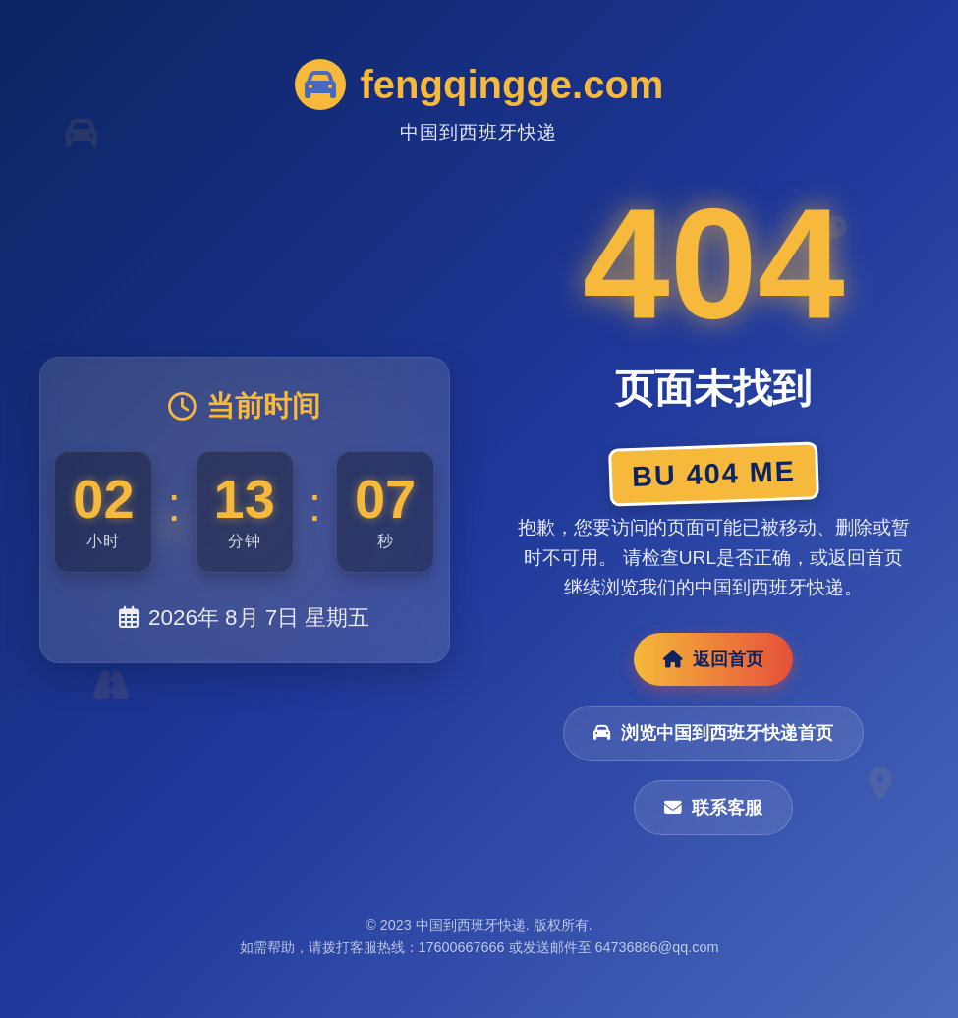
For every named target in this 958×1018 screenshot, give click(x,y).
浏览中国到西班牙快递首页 (713, 733)
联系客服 (713, 808)
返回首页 (713, 659)
